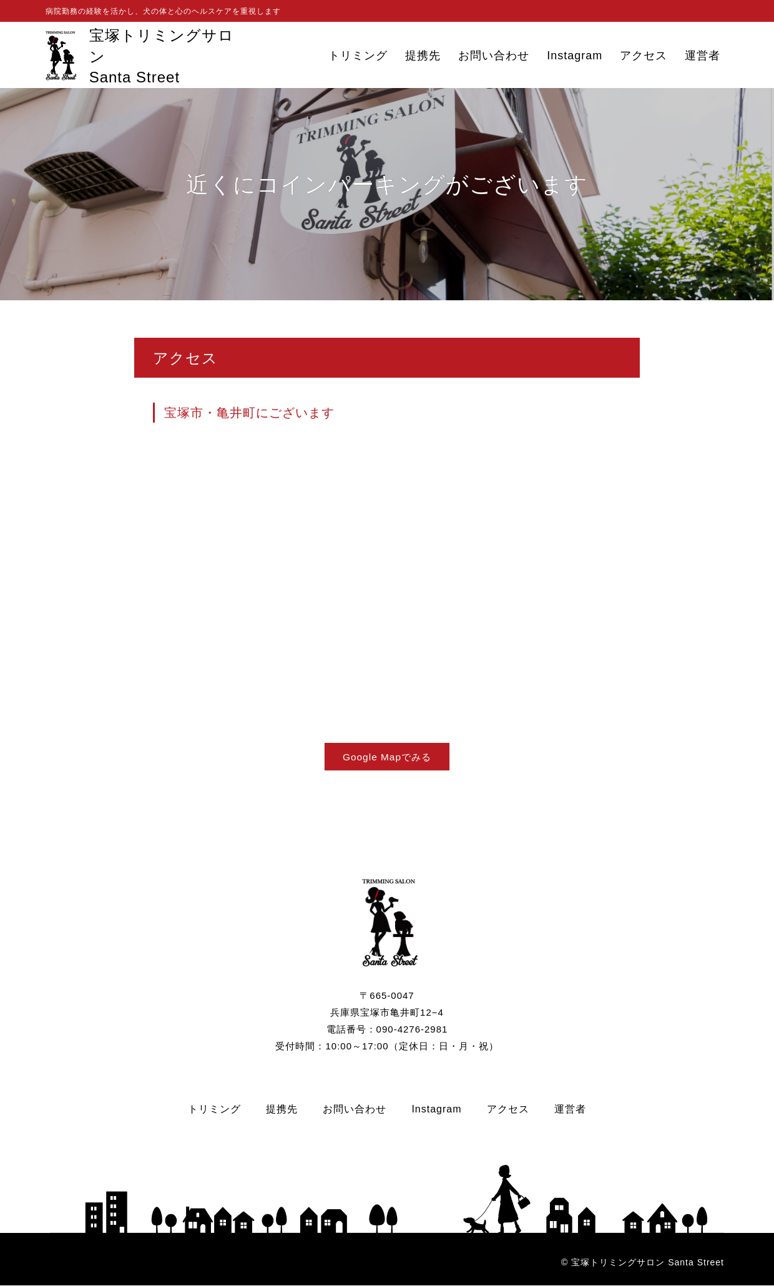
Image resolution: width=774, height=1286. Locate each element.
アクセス (643, 56)
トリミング (358, 56)
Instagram (574, 56)
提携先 (423, 56)
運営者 (702, 56)
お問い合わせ (493, 56)
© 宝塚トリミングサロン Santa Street (642, 1263)
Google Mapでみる (387, 757)
